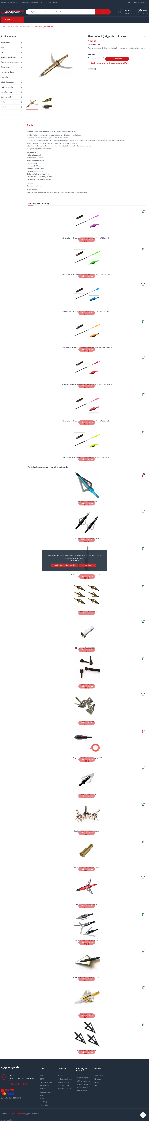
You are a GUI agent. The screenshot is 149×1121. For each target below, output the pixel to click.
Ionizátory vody (6, 92)
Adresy (96, 1086)
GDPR (42, 1079)
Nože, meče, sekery (7, 87)
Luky (2, 52)
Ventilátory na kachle (8, 57)
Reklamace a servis (64, 1089)
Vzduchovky (5, 42)
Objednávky (98, 1079)
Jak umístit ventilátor (83, 1084)
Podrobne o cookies (46, 1082)
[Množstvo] (96, 59)
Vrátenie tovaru (63, 1086)
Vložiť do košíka (117, 59)
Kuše (2, 47)
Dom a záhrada (6, 97)
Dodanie (60, 1076)
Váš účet (97, 1069)
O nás (42, 1076)
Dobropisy (97, 1082)
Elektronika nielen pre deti (10, 62)
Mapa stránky (44, 1105)
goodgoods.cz (17, 1114)
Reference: (92, 44)
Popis (30, 125)
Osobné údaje (98, 1076)
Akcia (42, 1098)
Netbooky (4, 77)
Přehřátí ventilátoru (83, 1087)
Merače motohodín (7, 72)
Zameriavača (5, 67)
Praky (3, 102)
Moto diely (4, 107)
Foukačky (4, 112)
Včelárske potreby (7, 82)
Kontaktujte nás (52, 2)
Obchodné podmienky (65, 1079)
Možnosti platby (63, 1082)
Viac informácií (74, 560)
